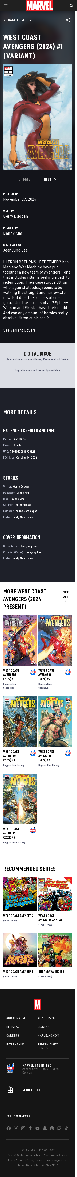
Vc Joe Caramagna (26, 511)
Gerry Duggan (15, 216)
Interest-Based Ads (27, 1165)
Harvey (20, 765)
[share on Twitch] (59, 1129)
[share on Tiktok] (66, 1129)
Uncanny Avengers (51, 971)
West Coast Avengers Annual (50, 918)
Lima (14, 842)
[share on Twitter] (16, 1129)
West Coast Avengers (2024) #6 (11, 833)
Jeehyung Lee (15, 249)
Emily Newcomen (23, 517)
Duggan (7, 683)
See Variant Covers (19, 330)
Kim (14, 683)
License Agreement (57, 1160)
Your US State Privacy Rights (24, 1154)
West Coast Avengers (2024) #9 (46, 674)
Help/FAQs (14, 1026)
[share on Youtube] (37, 1129)
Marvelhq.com (48, 1035)
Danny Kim (12, 233)
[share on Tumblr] (30, 1129)
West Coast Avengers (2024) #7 (46, 755)
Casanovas (8, 687)
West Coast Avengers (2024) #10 (11, 674)
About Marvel (16, 1018)
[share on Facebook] (8, 1129)
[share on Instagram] (23, 1129)
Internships (15, 1044)
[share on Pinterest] (52, 1129)
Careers (12, 1035)
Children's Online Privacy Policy (24, 1160)
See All (66, 596)
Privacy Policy (47, 1149)
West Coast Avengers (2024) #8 (11, 755)
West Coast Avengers (18, 916)
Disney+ (44, 1026)
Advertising (47, 1018)
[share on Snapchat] (45, 1129)
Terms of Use (27, 1149)
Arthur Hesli (23, 504)
